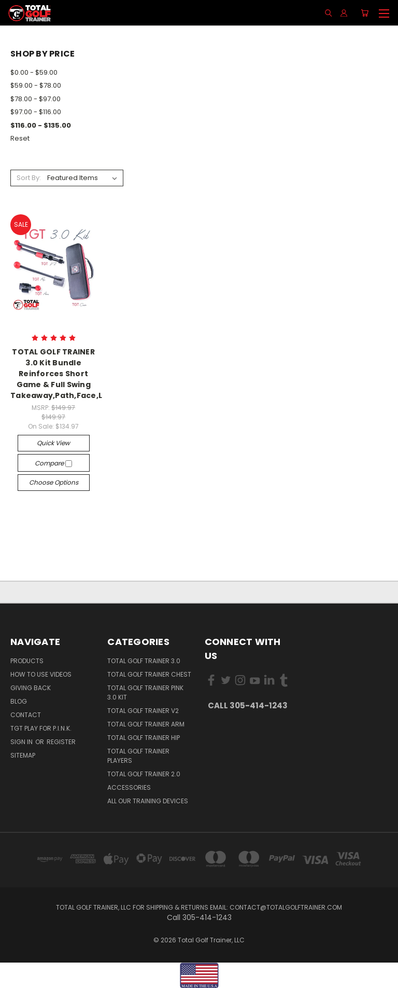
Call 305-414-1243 (248, 705)
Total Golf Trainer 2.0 (143, 774)
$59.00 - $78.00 (35, 85)
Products (27, 660)
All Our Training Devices (147, 801)
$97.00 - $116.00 (35, 112)
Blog (18, 701)
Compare (53, 463)
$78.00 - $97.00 (35, 99)
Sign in (22, 741)
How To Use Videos (41, 674)
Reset (20, 138)
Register (61, 741)
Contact (25, 714)
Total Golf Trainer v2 (143, 710)
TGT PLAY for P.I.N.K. (41, 728)
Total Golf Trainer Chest (149, 674)
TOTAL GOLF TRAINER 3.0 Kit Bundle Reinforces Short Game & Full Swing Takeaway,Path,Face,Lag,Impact (77, 374)
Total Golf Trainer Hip (143, 737)
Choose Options (53, 482)
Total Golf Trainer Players (138, 756)
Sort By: (29, 178)
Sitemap (22, 755)
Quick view (53, 442)
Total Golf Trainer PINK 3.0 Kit (145, 692)
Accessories (129, 787)
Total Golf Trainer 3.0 (143, 660)
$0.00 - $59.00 (34, 72)
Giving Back (30, 687)
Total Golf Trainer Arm (145, 724)
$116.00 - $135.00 (40, 125)
